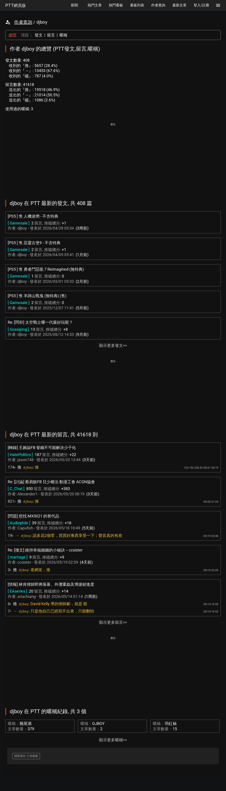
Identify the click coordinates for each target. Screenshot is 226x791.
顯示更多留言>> (113, 622)
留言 (51, 35)
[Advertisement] (113, 158)
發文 (39, 35)
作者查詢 (23, 22)
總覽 (13, 35)
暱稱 (63, 35)
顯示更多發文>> (113, 345)
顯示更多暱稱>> (113, 740)
